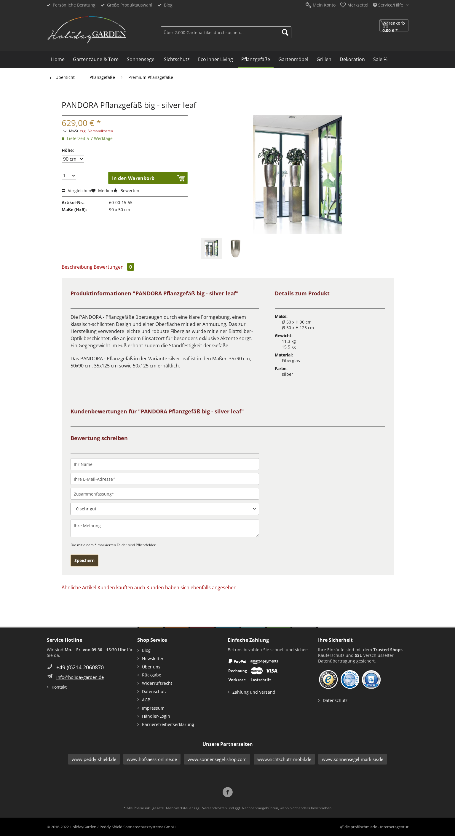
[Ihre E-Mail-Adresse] (165, 479)
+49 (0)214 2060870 (80, 667)
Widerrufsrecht (157, 683)
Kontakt (59, 687)
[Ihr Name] (165, 464)
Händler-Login (156, 716)
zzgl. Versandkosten (96, 130)
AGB (146, 700)
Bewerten (126, 190)
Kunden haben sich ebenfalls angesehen (191, 587)
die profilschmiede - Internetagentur (376, 826)
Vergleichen (76, 190)
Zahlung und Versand (253, 692)
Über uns (151, 667)
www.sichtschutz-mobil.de (284, 759)
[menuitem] (226, 31)
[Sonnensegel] (141, 59)
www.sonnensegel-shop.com (217, 759)
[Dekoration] (352, 59)
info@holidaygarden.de (80, 677)
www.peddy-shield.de (94, 759)
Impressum (153, 708)
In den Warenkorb (133, 178)
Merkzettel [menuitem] (357, 5)
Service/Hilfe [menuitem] (388, 5)
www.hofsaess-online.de (152, 759)
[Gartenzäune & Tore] (95, 59)
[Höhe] (73, 159)
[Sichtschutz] (176, 59)
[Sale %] (380, 59)
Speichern (84, 560)
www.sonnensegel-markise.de (352, 759)
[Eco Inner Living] (215, 59)
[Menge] (69, 175)
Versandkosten (214, 807)
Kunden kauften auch (121, 587)
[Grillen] (324, 59)
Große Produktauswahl (129, 5)
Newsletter (153, 658)
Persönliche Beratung (74, 5)
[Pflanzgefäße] (256, 59)
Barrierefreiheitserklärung (168, 724)
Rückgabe (151, 675)
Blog (168, 5)
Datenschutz (154, 691)
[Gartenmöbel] (293, 59)
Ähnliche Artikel (79, 587)
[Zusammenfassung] (165, 494)
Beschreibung (77, 267)
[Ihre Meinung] (165, 528)
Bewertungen (114, 267)
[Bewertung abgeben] (165, 509)
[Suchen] (285, 32)
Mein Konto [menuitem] (324, 5)
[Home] (57, 59)
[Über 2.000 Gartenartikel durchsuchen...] (226, 32)
